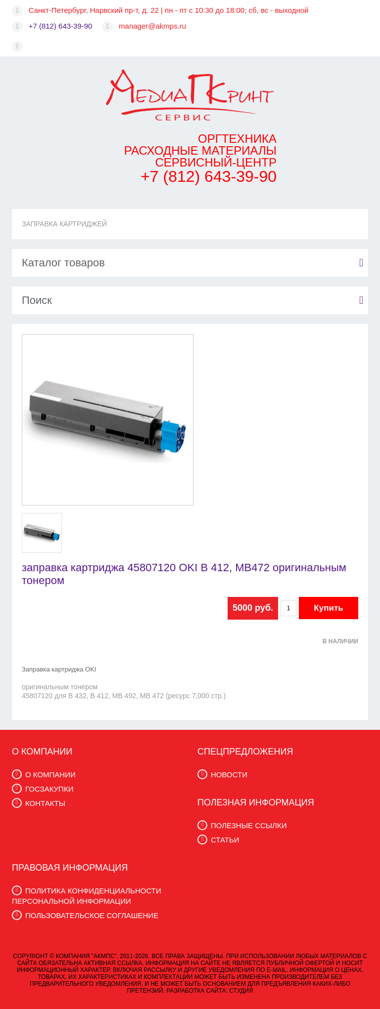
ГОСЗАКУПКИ (49, 789)
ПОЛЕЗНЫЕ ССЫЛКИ (248, 825)
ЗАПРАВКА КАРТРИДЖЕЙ (64, 224)
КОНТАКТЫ (45, 803)
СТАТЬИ (225, 840)
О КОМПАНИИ (50, 774)
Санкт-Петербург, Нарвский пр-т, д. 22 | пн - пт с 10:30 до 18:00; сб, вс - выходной (169, 10)
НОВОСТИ (229, 774)
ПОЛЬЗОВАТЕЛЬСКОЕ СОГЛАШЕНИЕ (91, 915)
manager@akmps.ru (152, 26)
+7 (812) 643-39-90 (61, 26)
